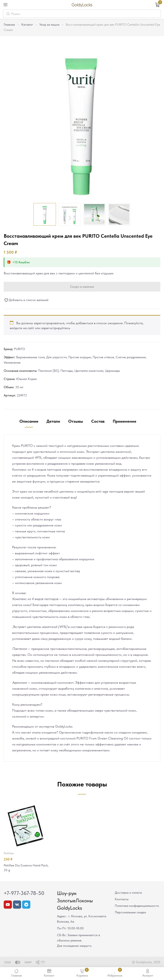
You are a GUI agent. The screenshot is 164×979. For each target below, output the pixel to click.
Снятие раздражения (131, 357)
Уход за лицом (49, 24)
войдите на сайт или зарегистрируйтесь (40, 328)
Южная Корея (26, 379)
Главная (9, 24)
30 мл (19, 387)
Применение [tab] (124, 421)
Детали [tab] (53, 421)
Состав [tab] (98, 421)
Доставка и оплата (128, 893)
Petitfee (9, 853)
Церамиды (112, 371)
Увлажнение (12, 362)
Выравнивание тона (30, 357)
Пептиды (66, 371)
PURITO (19, 349)
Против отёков (103, 357)
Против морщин (79, 357)
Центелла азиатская (88, 371)
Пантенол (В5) (48, 371)
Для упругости (56, 357)
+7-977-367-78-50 (24, 893)
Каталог (27, 24)
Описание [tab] (28, 421)
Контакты (122, 899)
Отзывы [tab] (75, 421)
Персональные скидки (130, 913)
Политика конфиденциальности (137, 906)
